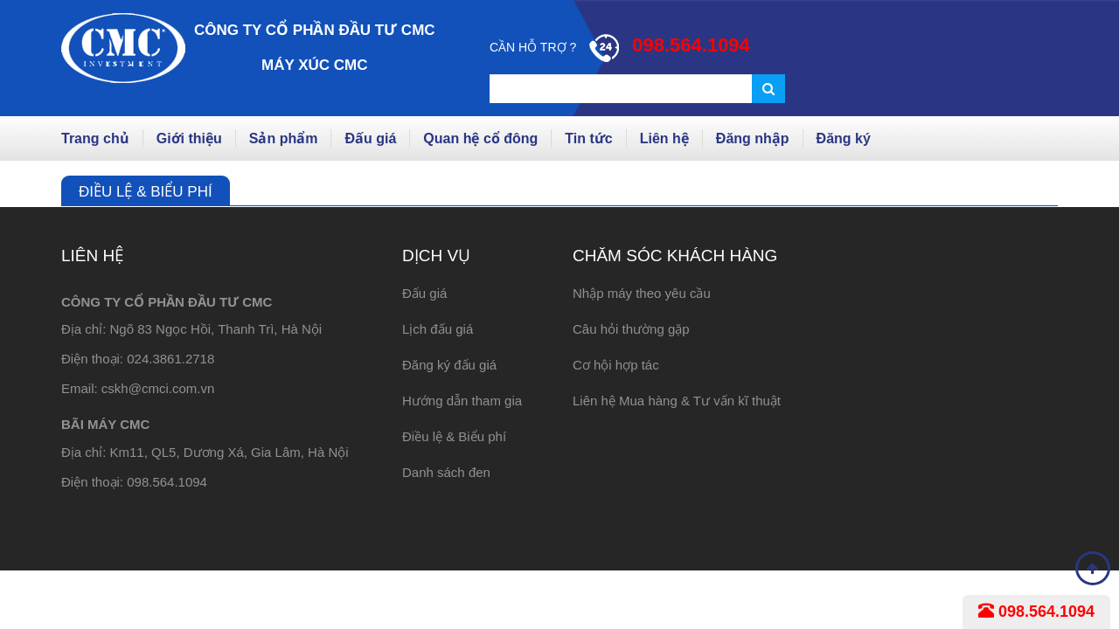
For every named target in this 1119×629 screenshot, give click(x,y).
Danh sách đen (446, 472)
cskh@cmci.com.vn (157, 388)
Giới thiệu (189, 138)
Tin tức (588, 138)
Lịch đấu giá (437, 328)
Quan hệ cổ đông (480, 138)
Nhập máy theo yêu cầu (642, 293)
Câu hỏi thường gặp (631, 328)
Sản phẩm (283, 138)
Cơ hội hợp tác (616, 364)
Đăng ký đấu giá (449, 364)
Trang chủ (95, 138)
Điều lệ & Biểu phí (454, 436)
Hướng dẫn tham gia (462, 400)
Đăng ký (844, 138)
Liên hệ (664, 138)
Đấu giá (370, 138)
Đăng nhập (752, 138)
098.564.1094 (1036, 611)
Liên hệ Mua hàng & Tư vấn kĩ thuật (677, 400)
